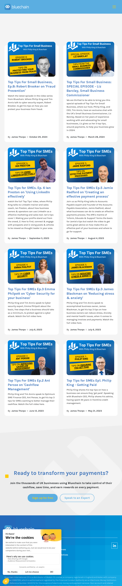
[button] (114, 6)
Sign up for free (42, 497)
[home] (16, 7)
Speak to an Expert (77, 497)
